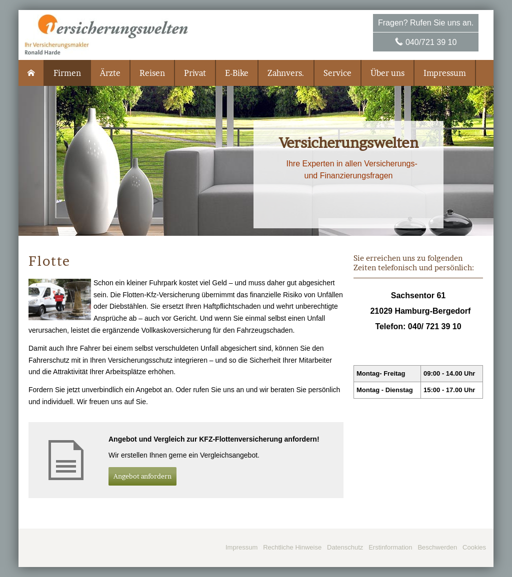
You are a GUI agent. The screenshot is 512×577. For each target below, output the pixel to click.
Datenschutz (345, 547)
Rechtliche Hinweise (292, 547)
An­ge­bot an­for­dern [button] (143, 476)
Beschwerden (437, 547)
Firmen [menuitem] (67, 73)
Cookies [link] (474, 547)
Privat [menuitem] (195, 73)
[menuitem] (31, 73)
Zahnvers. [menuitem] (286, 73)
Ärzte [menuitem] (110, 73)
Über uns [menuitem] (387, 73)
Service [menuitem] (338, 73)
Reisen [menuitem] (152, 73)
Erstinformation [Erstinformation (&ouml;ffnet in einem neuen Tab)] (390, 547)
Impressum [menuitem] (445, 73)
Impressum (242, 547)
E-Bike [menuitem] (236, 73)
